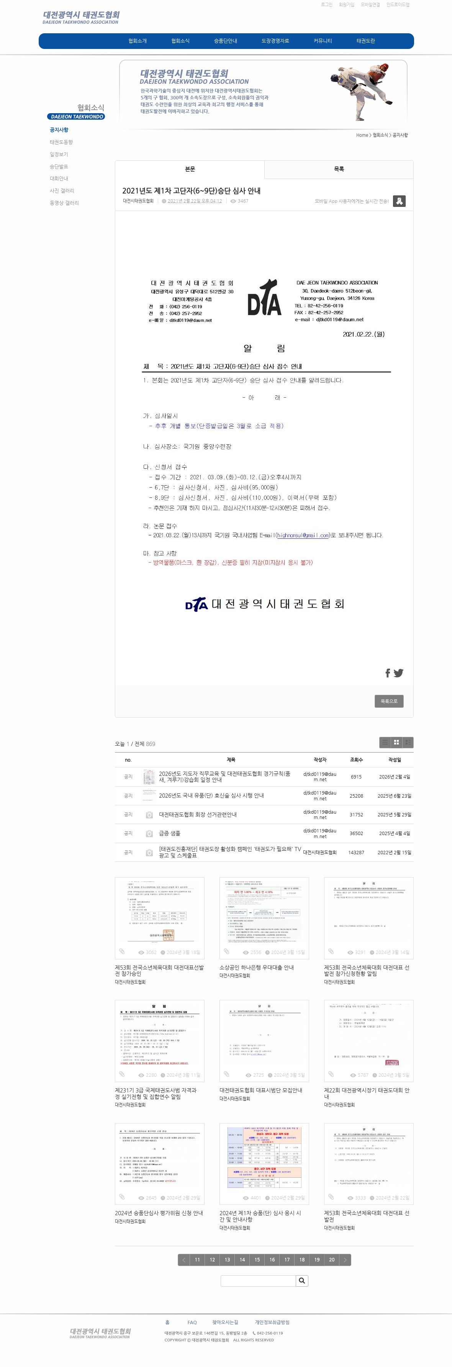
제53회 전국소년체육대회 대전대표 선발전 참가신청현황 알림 (366, 970)
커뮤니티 (323, 41)
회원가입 (346, 4)
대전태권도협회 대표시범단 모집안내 (260, 1090)
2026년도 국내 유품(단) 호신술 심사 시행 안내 (211, 795)
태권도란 (366, 41)
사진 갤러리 (62, 190)
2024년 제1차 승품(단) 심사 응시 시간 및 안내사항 (260, 1216)
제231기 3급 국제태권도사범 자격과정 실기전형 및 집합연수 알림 (156, 1093)
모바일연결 (370, 4)
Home (362, 135)
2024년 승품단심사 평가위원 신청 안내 (159, 1213)
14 (242, 1259)
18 (302, 1259)
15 (257, 1259)
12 (212, 1259)
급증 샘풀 (170, 833)
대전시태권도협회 (138, 200)
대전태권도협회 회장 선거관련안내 (198, 814)
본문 (190, 169)
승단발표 (59, 166)
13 (227, 1259)
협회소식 (180, 41)
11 (197, 1259)
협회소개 (137, 41)
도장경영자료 (275, 41)
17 (287, 1259)
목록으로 (389, 701)
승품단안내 (225, 41)
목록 (339, 169)
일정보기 (59, 154)
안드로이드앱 (397, 4)
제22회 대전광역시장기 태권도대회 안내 (366, 1093)
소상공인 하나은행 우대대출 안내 (256, 967)
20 (331, 1259)
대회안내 (59, 178)
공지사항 (59, 130)
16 (272, 1259)
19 (316, 1259)
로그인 (326, 4)
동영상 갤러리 (64, 203)
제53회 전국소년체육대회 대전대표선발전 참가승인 (159, 970)
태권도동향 (61, 142)
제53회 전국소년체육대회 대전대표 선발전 (366, 1216)
